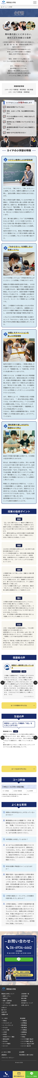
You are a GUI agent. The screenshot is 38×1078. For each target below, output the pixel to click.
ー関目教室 (23, 1032)
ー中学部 (4, 1041)
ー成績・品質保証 (7, 1007)
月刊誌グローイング (27, 1009)
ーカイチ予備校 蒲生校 (26, 1045)
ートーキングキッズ (7, 1032)
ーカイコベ (8, 1052)
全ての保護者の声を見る (19, 705)
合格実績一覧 (25, 1000)
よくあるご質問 (6, 1058)
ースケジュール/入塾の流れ (9, 1012)
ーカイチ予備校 (6, 1050)
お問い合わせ (25, 1012)
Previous (3, 683)
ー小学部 (4, 1039)
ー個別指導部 (5, 1045)
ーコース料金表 (6, 1009)
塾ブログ (4, 1016)
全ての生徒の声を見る (19, 769)
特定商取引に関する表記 (26, 1061)
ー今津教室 (23, 1036)
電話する (6, 1074)
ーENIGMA (4, 1048)
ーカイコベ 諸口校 (25, 1052)
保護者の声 (5, 1021)
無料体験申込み (19, 1074)
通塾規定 (4, 1061)
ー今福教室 (23, 1027)
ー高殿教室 (23, 1039)
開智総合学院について (8, 1000)
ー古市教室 (23, 1029)
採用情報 (23, 1007)
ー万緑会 (7, 1027)
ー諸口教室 (23, 1034)
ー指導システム (6, 1002)
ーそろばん (5, 1034)
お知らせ (4, 1014)
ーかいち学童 (5, 1036)
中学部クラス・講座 (8, 1043)
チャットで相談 (31, 1074)
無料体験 (23, 1005)
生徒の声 (4, 1019)
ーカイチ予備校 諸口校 (26, 1048)
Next (35, 683)
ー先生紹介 (5, 1005)
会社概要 (21, 1058)
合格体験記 (24, 1002)
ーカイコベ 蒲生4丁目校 (27, 1050)
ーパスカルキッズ (7, 1029)
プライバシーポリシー (8, 1064)
